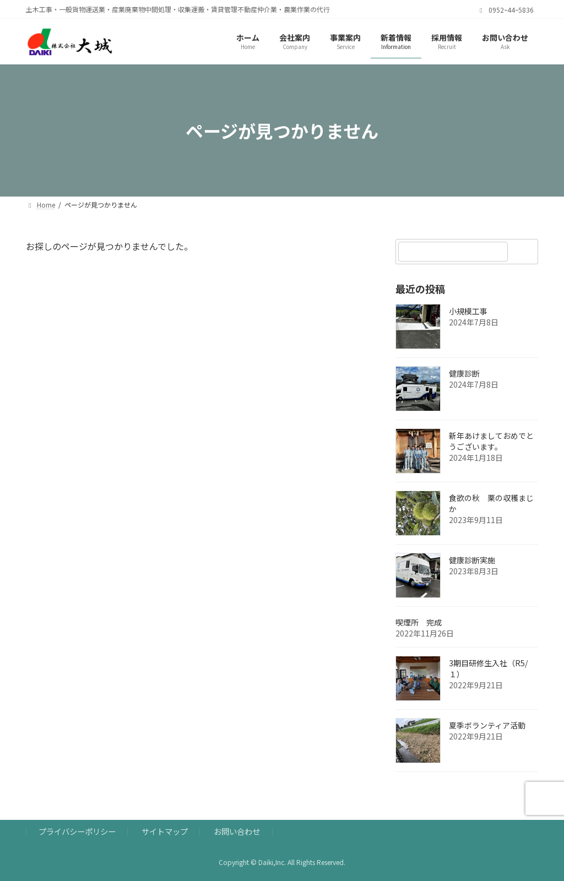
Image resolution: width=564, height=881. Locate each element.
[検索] (524, 252)
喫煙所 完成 (441, 622)
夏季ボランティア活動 (487, 725)
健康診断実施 (472, 560)
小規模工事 (468, 311)
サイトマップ (165, 831)
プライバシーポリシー (77, 831)
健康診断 (464, 373)
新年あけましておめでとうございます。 (491, 442)
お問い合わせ (237, 831)
